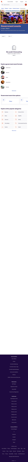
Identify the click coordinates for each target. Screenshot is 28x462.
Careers (4, 451)
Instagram (14, 439)
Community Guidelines (14, 372)
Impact (11, 451)
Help (24, 448)
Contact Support (14, 429)
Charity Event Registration (14, 391)
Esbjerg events (14, 409)
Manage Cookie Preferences (14, 456)
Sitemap (14, 374)
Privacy (6, 453)
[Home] (1, 1)
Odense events (14, 403)
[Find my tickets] (10, 2)
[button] (4, 36)
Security (14, 451)
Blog (21, 448)
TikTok (14, 442)
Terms (3, 453)
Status (23, 451)
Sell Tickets (14, 383)
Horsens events (14, 417)
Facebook (14, 434)
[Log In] (17, 2)
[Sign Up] (22, 2)
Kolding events (14, 414)
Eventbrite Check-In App (14, 366)
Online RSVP (14, 389)
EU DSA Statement (21, 453)
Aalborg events (14, 406)
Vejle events (14, 419)
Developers (19, 451)
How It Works (14, 358)
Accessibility (11, 453)
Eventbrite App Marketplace (14, 369)
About (19, 448)
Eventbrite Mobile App (14, 364)
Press (7, 451)
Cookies (15, 453)
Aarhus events (14, 401)
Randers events (14, 411)
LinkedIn (14, 437)
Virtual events (14, 422)
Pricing (14, 361)
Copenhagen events (14, 398)
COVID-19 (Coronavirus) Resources (14, 377)
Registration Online (14, 386)
